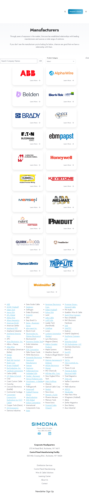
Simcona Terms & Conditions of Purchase (71, 492)
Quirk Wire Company (73, 300)
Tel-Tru (67, 345)
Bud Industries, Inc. (14, 353)
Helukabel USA (31, 358)
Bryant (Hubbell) (13, 350)
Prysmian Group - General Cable (71, 290)
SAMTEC (68, 313)
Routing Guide (80, 496)
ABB (8, 289)
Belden (9, 340)
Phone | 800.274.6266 (44, 413)
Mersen (48, 353)
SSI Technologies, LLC (73, 329)
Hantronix (29, 353)
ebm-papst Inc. (31, 313)
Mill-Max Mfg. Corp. (52, 358)
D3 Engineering (12, 393)
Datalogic (29, 292)
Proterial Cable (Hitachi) (51, 391)
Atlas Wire (11, 332)
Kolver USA (49, 297)
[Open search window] (65, 4)
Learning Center (44, 461)
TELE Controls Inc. (71, 348)
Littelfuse (48, 313)
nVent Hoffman (50, 366)
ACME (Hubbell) (13, 292)
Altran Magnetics (13, 305)
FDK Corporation (32, 334)
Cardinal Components (15, 356)
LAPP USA (49, 305)
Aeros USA (11, 297)
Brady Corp (11, 348)
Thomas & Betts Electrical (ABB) (71, 357)
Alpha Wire (11, 302)
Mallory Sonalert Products (51, 330)
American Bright (13, 308)
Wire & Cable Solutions (44, 457)
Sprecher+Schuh (71, 326)
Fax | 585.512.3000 (44, 416)
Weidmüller (69, 377)
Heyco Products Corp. (34, 364)
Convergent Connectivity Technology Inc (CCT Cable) (14, 383)
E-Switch (29, 300)
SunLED (68, 337)
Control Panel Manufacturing (44, 454)
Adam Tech (11, 295)
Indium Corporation (33, 387)
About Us (44, 465)
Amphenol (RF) (12, 313)
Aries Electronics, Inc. (15, 326)
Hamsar (29, 350)
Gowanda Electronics (34, 342)
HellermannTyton (32, 356)
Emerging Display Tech (34, 326)
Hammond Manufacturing (31, 346)
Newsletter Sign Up (44, 476)
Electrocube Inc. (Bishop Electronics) (33, 320)
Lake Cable (49, 302)
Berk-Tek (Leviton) (13, 345)
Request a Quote (75, 4)
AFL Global (11, 300)
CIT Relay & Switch (14, 361)
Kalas (28, 395)
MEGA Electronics (52, 350)
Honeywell (30, 374)
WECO (67, 374)
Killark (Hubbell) (51, 295)
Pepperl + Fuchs (51, 379)
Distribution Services (44, 450)
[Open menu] (86, 4)
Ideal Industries (31, 382)
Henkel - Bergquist (33, 361)
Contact (45, 468)
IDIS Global (30, 385)
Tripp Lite (68, 364)
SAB (66, 310)
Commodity (48, 43)
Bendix (9, 342)
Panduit (48, 374)
